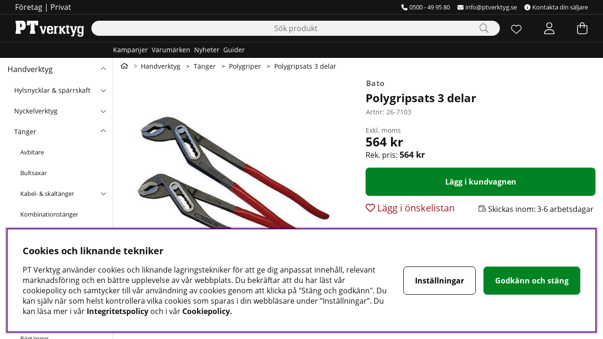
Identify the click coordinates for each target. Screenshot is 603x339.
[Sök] (295, 28)
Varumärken (171, 49)
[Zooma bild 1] (235, 189)
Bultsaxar (33, 173)
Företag (28, 7)
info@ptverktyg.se (487, 7)
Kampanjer (130, 49)
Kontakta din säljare (556, 7)
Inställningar (439, 280)
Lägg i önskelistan (415, 208)
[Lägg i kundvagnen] (480, 182)
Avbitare (32, 152)
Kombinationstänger (49, 214)
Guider (234, 49)
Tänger (25, 131)
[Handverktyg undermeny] (103, 69)
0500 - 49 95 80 (425, 7)
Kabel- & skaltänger (47, 193)
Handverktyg (30, 69)
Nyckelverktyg (35, 110)
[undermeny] (103, 90)
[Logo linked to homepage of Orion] (50, 28)
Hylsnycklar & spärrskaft (52, 90)
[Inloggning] (549, 28)
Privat (60, 7)
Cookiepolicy (206, 311)
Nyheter (207, 49)
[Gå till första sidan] (124, 66)
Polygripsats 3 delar (305, 66)
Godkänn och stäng (532, 280)
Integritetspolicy (117, 311)
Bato (375, 83)
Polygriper (245, 66)
